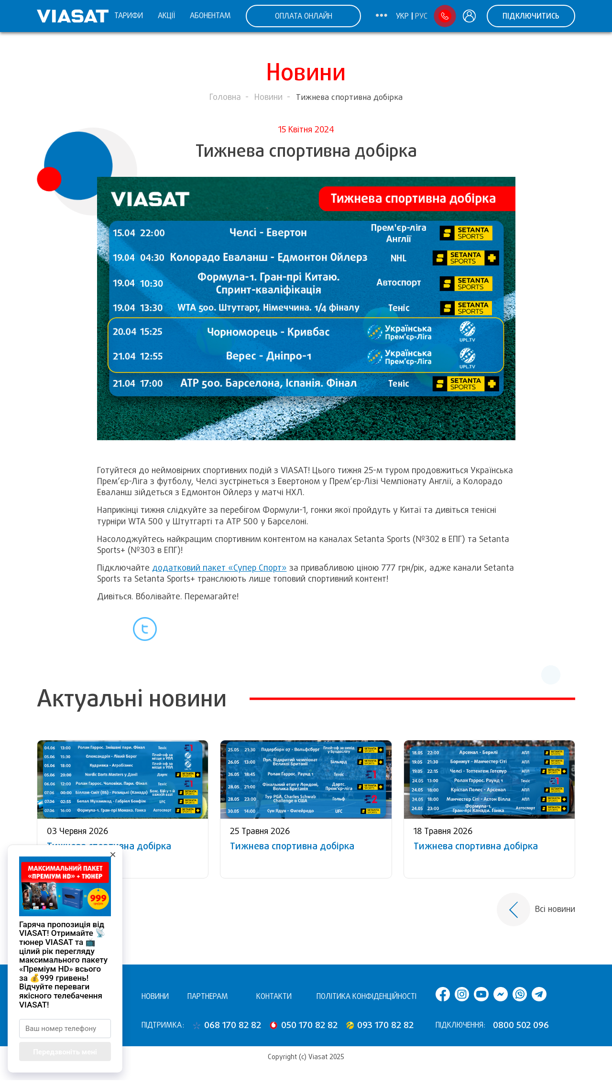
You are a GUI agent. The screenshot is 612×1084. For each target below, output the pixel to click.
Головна (225, 97)
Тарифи (128, 16)
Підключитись (531, 16)
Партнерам (207, 996)
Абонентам (210, 16)
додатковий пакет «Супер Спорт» (219, 568)
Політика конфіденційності (366, 996)
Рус (421, 16)
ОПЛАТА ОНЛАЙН (303, 16)
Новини (268, 97)
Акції (166, 16)
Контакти (274, 996)
